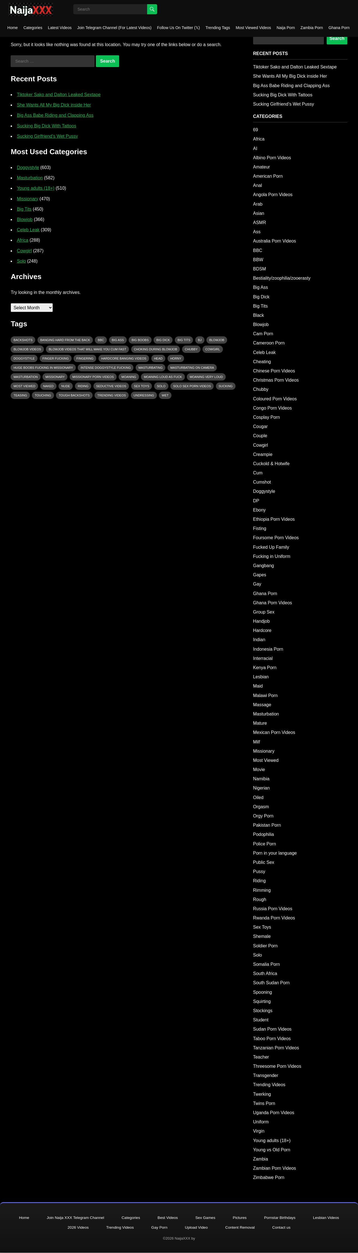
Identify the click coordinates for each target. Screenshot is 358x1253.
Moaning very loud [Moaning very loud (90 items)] (206, 377)
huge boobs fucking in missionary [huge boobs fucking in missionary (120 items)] (43, 367)
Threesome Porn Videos (277, 1066)
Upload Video (197, 1228)
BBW (258, 259)
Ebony (259, 510)
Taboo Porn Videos (272, 1038)
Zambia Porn (311, 27)
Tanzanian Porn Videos (276, 1047)
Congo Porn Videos (272, 408)
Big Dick (261, 296)
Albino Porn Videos (272, 157)
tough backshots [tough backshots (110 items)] (74, 395)
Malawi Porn (265, 695)
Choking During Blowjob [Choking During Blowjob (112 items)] (155, 349)
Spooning (262, 992)
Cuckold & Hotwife (271, 463)
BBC (257, 250)
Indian (259, 639)
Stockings (262, 1010)
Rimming (262, 890)
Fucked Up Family (271, 547)
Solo (21, 261)
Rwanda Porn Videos (274, 918)
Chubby (260, 389)
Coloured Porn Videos (275, 398)
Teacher (261, 1057)
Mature (260, 723)
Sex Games (206, 1218)
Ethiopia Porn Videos (274, 519)
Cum (258, 472)
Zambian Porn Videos (274, 1168)
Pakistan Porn (267, 825)
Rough (259, 899)
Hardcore (262, 630)
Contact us (283, 1228)
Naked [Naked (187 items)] (48, 386)
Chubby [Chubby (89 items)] (191, 349)
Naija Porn (286, 27)
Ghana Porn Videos (272, 602)
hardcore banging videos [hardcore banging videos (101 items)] (123, 358)
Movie (259, 769)
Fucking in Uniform (271, 556)
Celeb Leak (28, 229)
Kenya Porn (265, 667)
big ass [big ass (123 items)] (118, 340)
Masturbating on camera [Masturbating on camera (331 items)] (192, 367)
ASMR (259, 222)
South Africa (265, 973)
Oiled (258, 797)
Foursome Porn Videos (276, 537)
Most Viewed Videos (253, 27)
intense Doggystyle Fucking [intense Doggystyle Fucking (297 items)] (106, 367)
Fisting (259, 528)
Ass (257, 231)
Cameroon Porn (269, 343)
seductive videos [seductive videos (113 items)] (111, 386)
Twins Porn (264, 1103)
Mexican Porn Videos (274, 732)
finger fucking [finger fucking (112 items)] (56, 358)
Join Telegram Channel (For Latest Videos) (114, 27)
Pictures (241, 1218)
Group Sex (263, 612)
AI (255, 148)
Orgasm (261, 806)
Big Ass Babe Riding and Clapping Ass (55, 115)
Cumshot (262, 482)
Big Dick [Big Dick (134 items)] (163, 340)
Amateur (261, 167)
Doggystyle (28, 167)
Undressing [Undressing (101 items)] (144, 395)
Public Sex (263, 862)
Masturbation (30, 177)
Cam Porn (263, 333)
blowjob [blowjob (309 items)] (216, 340)
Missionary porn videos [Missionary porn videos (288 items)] (93, 377)
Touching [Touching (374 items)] (43, 395)
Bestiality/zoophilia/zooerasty (281, 278)
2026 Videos (76, 1228)
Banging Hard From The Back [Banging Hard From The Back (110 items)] (65, 340)
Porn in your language (275, 853)
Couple (260, 435)
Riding (259, 880)
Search (336, 38)
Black (258, 315)
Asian (258, 213)
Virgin (259, 1131)
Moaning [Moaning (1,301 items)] (128, 377)
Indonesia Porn (268, 649)
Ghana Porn (339, 27)
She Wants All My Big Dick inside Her (54, 105)
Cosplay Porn (266, 417)
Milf (256, 742)
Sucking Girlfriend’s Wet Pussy (47, 136)
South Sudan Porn (271, 982)
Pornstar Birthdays (282, 1218)
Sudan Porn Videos (272, 1029)
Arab (258, 204)
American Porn (268, 176)
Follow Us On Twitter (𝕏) (178, 27)
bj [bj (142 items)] (200, 340)
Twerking (262, 1094)
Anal (257, 185)
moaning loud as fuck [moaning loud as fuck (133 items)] (163, 377)
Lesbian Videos (329, 1218)
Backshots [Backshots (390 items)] (22, 340)
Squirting (262, 1001)
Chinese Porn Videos (274, 370)
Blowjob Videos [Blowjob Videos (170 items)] (27, 349)
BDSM (259, 269)
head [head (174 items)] (158, 358)
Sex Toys (262, 927)
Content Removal (241, 1228)
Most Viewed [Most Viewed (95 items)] (24, 386)
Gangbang (263, 565)
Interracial (263, 658)
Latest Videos (60, 27)
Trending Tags (218, 27)
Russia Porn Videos (272, 908)
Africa (22, 240)
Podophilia (263, 834)
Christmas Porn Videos (276, 380)
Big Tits (24, 209)
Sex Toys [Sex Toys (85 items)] (141, 386)
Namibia (261, 778)
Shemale (262, 936)
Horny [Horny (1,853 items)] (176, 358)
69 (255, 129)
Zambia (260, 1159)
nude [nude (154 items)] (65, 386)
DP (256, 500)
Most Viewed (266, 760)
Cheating (262, 361)
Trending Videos (269, 1084)
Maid (258, 686)
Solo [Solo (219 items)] (161, 386)
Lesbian (261, 676)
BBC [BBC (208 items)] (101, 340)
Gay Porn (158, 1228)
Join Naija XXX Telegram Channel (72, 1218)
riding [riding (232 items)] (83, 386)
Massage (262, 704)
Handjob (261, 621)
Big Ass (260, 287)
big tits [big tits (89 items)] (184, 340)
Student (260, 1019)
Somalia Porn (266, 964)
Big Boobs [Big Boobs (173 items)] (140, 340)
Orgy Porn (263, 816)
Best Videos (167, 1218)
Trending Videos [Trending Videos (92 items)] (111, 395)
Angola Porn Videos (273, 194)
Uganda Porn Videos (273, 1112)
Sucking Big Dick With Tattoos (46, 125)
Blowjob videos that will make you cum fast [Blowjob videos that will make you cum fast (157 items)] (87, 349)
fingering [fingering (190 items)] (84, 358)
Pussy (259, 871)
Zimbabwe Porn (268, 1177)
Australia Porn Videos (274, 241)
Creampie (262, 454)
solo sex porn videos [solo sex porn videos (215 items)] (192, 386)
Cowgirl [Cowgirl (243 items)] (212, 349)
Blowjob (24, 219)
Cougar (260, 426)
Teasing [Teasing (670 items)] (20, 395)
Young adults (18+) (35, 188)
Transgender (265, 1075)
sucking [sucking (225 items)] (226, 386)
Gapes (259, 574)
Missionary (27, 198)
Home (12, 27)
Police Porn (264, 843)
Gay (257, 584)
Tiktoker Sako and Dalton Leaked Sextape (58, 94)
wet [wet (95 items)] (165, 395)
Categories (33, 27)
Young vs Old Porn (271, 1149)
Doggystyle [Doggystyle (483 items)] (24, 358)
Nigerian (261, 788)
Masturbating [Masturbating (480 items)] (150, 367)
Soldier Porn (265, 945)
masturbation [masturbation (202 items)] (25, 377)
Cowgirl (24, 250)
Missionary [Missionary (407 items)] (55, 377)
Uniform (261, 1121)
